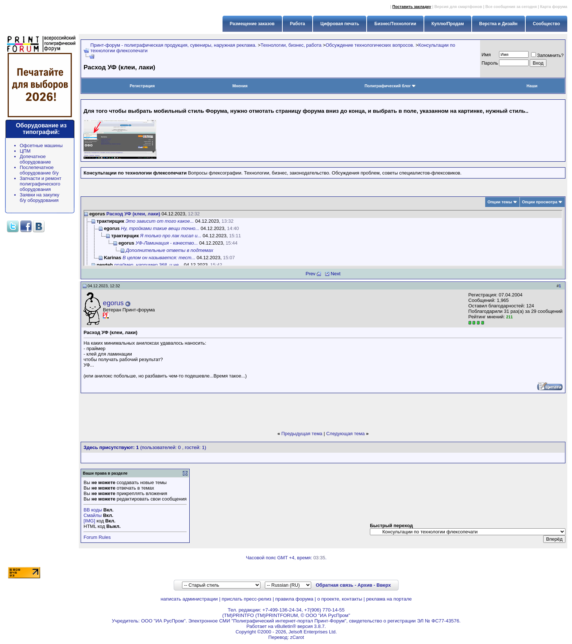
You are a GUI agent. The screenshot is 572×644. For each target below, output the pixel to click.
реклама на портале (389, 599)
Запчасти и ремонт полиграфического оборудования (40, 184)
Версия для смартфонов (458, 6)
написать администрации (189, 599)
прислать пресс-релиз (246, 599)
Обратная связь (334, 585)
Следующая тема (345, 433)
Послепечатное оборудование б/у (39, 170)
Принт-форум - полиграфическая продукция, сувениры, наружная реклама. (173, 45)
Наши (531, 86)
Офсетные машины (41, 145)
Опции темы (499, 202)
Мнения (240, 86)
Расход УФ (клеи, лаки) (133, 213)
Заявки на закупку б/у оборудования (39, 197)
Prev (311, 273)
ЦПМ (25, 151)
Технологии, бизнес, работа (290, 45)
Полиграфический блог (390, 86)
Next (336, 273)
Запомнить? (547, 55)
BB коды (93, 510)
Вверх (383, 585)
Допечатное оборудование (35, 159)
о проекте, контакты (339, 599)
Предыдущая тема (301, 433)
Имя (486, 54)
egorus (113, 303)
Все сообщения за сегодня (511, 6)
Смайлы (93, 515)
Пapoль (490, 63)
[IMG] (89, 521)
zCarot (297, 637)
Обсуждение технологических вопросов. (369, 45)
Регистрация (142, 86)
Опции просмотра (539, 202)
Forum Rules (97, 537)
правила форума (294, 599)
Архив (365, 585)
